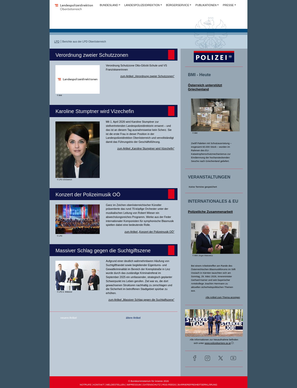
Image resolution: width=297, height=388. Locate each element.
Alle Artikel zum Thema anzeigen (222, 297)
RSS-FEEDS (169, 384)
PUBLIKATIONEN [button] (205, 5)
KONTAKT (98, 384)
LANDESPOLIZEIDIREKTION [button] (142, 5)
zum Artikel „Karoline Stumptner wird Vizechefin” (145, 148)
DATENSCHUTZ (152, 384)
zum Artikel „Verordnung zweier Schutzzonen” (147, 76)
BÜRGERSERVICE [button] (177, 5)
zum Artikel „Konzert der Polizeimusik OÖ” (149, 231)
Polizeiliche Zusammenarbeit (210, 212)
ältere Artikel (133, 317)
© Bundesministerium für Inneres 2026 (148, 381)
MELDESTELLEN (115, 384)
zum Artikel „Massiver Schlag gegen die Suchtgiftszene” (141, 299)
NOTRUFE (85, 384)
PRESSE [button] (228, 5)
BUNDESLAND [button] (109, 5)
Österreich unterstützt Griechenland (205, 87)
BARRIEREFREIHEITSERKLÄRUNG (197, 384)
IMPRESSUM (134, 384)
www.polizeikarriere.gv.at (218, 343)
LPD (56, 41)
